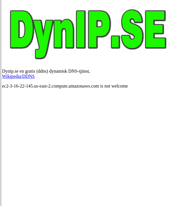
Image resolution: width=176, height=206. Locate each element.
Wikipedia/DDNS (18, 76)
